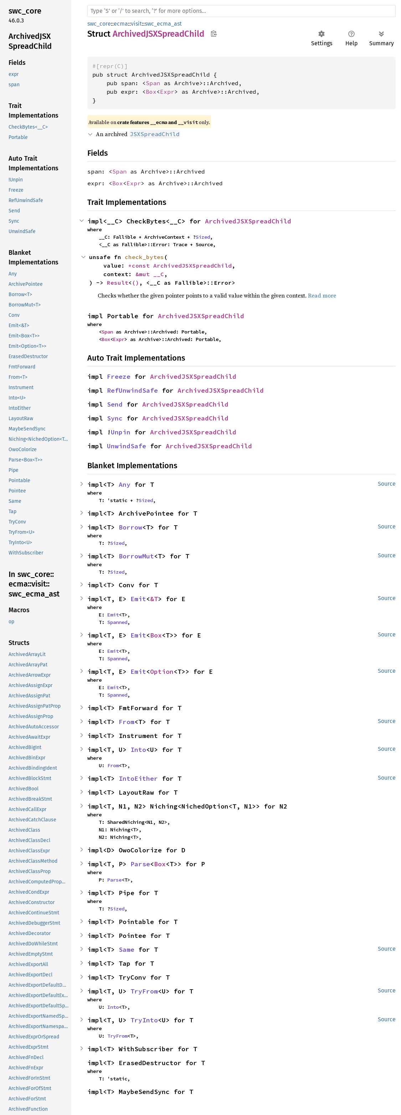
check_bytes (144, 256)
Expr (167, 91)
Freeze (118, 376)
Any (124, 484)
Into (138, 749)
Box (151, 91)
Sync (115, 418)
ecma (121, 23)
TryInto (144, 1020)
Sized (203, 237)
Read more (322, 295)
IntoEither (138, 778)
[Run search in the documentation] (241, 11)
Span (153, 83)
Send (115, 404)
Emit (138, 599)
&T (154, 599)
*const (140, 265)
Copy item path (214, 33)
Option (162, 671)
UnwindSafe (126, 446)
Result (117, 282)
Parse (140, 864)
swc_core (99, 23)
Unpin (120, 432)
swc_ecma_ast (163, 23)
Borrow (130, 527)
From (126, 722)
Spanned (117, 622)
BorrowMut (136, 556)
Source (387, 483)
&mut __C (149, 274)
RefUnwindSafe (132, 390)
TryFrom (144, 991)
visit (136, 23)
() (135, 282)
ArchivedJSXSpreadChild (248, 221)
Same (126, 949)
